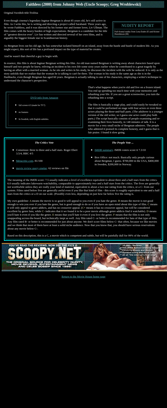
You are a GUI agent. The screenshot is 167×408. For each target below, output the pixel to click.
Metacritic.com (24, 160)
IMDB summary (104, 150)
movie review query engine (31, 168)
